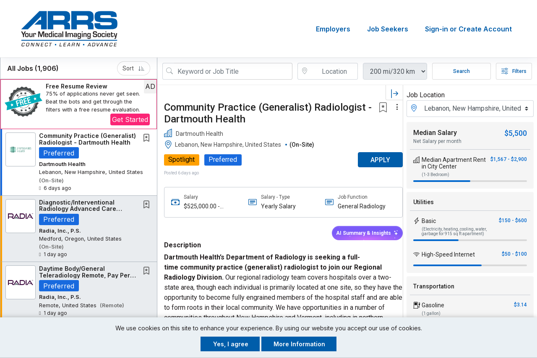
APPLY (373, 160)
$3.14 (520, 305)
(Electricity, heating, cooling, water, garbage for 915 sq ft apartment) (454, 231)
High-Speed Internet (448, 254)
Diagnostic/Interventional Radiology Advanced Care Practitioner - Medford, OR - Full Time (87, 212)
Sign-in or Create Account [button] (468, 29)
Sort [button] (134, 68)
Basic (429, 221)
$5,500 (515, 133)
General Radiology (357, 206)
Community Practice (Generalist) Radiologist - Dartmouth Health (87, 138)
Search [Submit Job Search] (461, 71)
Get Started (130, 119)
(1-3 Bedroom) (435, 174)
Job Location (426, 95)
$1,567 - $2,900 (508, 159)
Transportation (433, 286)
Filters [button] (514, 71)
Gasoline (433, 305)
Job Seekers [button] (387, 29)
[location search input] (333, 71)
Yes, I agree (230, 344)
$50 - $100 (514, 254)
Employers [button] (333, 29)
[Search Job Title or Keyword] (233, 71)
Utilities (423, 202)
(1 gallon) (431, 313)
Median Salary (435, 133)
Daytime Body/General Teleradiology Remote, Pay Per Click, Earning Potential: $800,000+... (84, 278)
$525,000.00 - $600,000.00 (202, 206)
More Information (299, 344)
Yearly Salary (275, 206)
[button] (78, 104)
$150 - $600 (513, 220)
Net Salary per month (437, 141)
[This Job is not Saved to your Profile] (148, 138)
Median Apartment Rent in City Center (454, 163)
